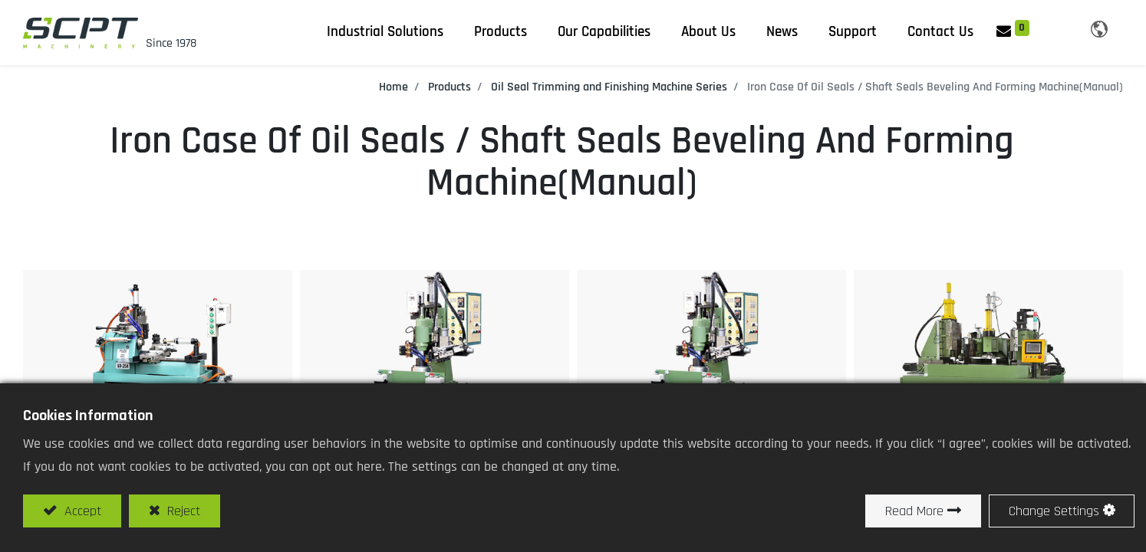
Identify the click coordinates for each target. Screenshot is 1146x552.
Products (449, 87)
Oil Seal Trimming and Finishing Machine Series (609, 87)
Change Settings (1054, 511)
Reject (181, 511)
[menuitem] (782, 32)
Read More (914, 511)
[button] (1053, 30)
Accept (81, 511)
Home (393, 87)
